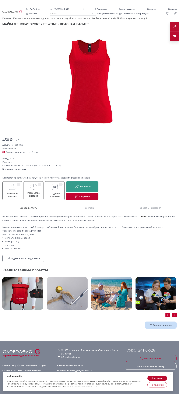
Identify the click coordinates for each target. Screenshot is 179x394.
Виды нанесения (33, 370)
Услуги (42, 365)
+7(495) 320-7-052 (61, 9)
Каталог (33, 13)
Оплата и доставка (12, 370)
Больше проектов (161, 325)
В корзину (82, 196)
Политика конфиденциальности (74, 370)
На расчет (82, 186)
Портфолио (18, 365)
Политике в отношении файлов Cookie (81, 386)
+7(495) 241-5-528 (140, 350)
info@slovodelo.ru (70, 357)
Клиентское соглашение (70, 365)
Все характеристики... (15, 169)
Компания (31, 365)
